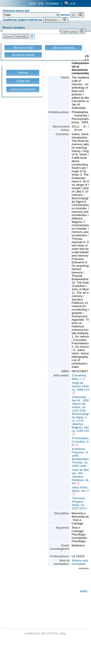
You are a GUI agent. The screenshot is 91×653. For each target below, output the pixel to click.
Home (32, 3)
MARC (84, 591)
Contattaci (53, 3)
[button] (77, 15)
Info (41, 3)
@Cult (45, 633)
